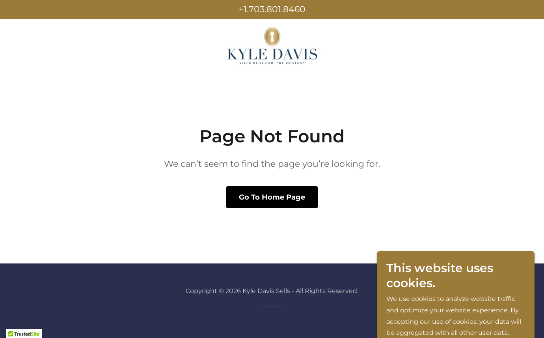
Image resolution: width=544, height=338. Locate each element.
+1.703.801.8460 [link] (272, 9)
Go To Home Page (272, 197)
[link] (272, 45)
